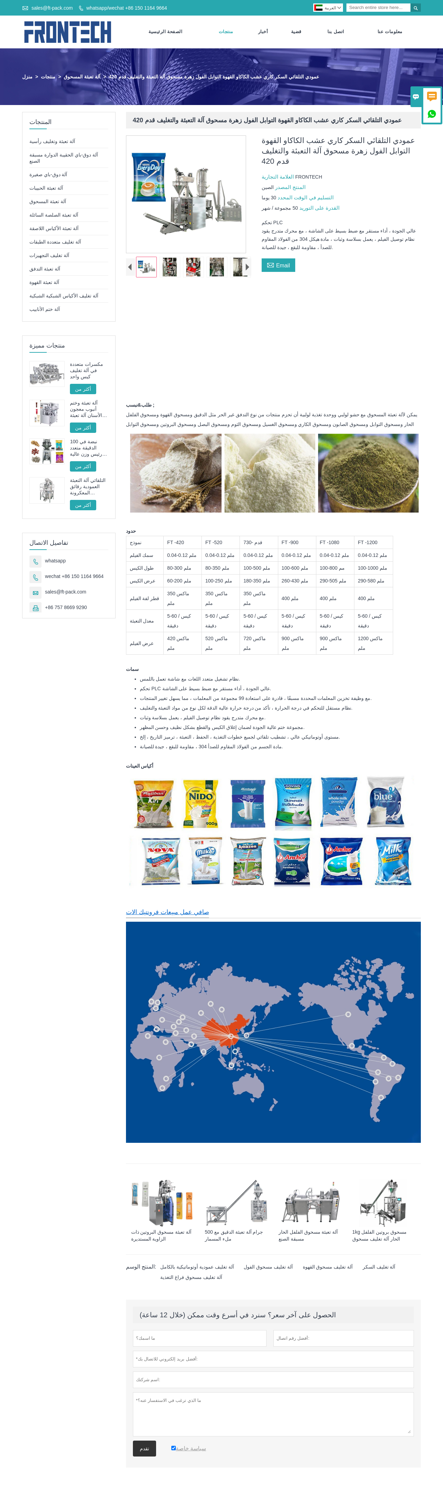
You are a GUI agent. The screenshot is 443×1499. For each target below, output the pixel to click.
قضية (296, 32)
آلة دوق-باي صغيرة (48, 175)
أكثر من (83, 389)
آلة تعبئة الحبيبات (46, 188)
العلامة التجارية (278, 177)
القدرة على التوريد (319, 208)
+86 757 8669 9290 (66, 607)
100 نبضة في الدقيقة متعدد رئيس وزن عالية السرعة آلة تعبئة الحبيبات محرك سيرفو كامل (86, 448)
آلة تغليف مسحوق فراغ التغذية (191, 1277)
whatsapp (55, 561)
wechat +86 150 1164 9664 (74, 576)
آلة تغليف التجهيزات (49, 255)
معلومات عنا (390, 32)
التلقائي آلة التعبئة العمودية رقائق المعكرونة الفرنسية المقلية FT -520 (88, 487)
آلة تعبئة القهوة (44, 282)
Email (278, 265)
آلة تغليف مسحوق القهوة (328, 1267)
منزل (27, 77)
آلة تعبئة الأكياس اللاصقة (54, 228)
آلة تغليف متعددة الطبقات (55, 242)
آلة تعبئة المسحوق (82, 77)
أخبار (263, 32)
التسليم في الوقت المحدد (305, 198)
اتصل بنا (335, 32)
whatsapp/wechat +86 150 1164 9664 (126, 8)
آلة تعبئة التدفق (44, 269)
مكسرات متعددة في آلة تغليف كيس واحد (86, 371)
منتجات (226, 32)
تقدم (144, 1449)
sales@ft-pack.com (52, 8)
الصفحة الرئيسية (165, 32)
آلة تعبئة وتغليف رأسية (52, 141)
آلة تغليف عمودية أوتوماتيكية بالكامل (197, 1267)
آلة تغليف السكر (379, 1267)
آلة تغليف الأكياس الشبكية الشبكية (63, 296)
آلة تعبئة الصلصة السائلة (53, 215)
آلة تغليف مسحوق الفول (268, 1267)
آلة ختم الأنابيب (44, 309)
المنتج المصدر (290, 187)
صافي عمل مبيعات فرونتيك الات (167, 912)
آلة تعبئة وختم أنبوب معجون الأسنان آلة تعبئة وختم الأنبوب (86, 409)
